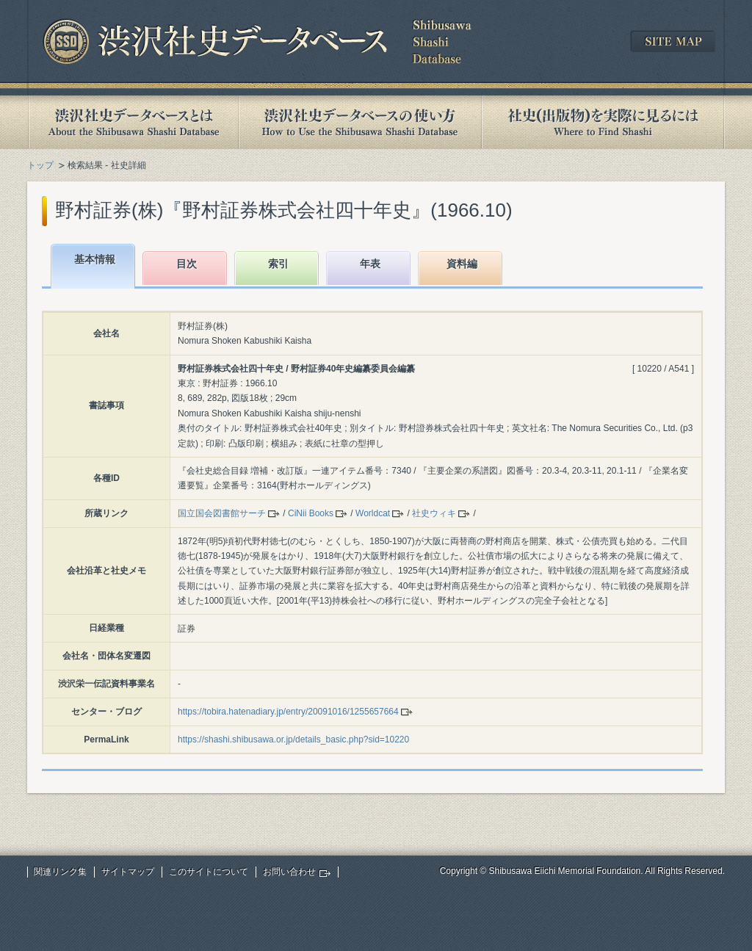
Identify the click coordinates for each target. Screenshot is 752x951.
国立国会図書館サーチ (222, 513)
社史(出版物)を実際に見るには (603, 122)
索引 (278, 264)
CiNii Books (310, 513)
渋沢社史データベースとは (132, 122)
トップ (40, 165)
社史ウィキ (434, 513)
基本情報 (94, 259)
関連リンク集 (60, 872)
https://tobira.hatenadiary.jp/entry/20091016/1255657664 (288, 711)
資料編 (461, 264)
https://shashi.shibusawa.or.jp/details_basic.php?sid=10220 (293, 739)
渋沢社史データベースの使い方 (360, 122)
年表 (370, 264)
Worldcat (372, 513)
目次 (186, 264)
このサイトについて (208, 872)
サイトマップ (127, 872)
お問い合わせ (289, 872)
